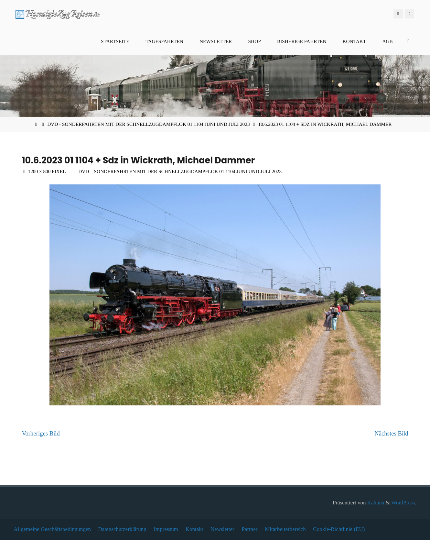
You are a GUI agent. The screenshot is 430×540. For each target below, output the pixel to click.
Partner (249, 529)
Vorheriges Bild (40, 433)
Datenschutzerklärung (122, 529)
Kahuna (375, 503)
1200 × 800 (40, 171)
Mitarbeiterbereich (285, 529)
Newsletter (222, 529)
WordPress (403, 503)
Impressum (166, 529)
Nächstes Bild (391, 433)
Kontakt (194, 529)
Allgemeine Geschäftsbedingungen (52, 529)
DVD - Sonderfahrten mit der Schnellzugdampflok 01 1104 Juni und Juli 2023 (148, 124)
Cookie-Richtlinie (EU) (339, 529)
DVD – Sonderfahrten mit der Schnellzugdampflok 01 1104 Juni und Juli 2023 (180, 171)
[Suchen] (408, 41)
